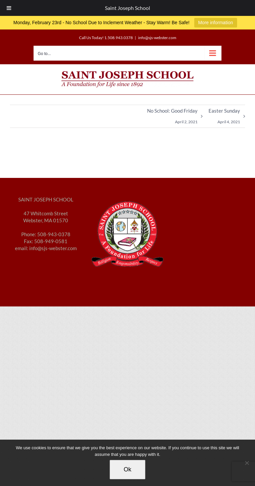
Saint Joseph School (127, 8)
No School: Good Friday (172, 118)
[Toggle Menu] (9, 8)
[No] (246, 462)
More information (215, 22)
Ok (127, 469)
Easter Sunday (224, 118)
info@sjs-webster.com (157, 37)
